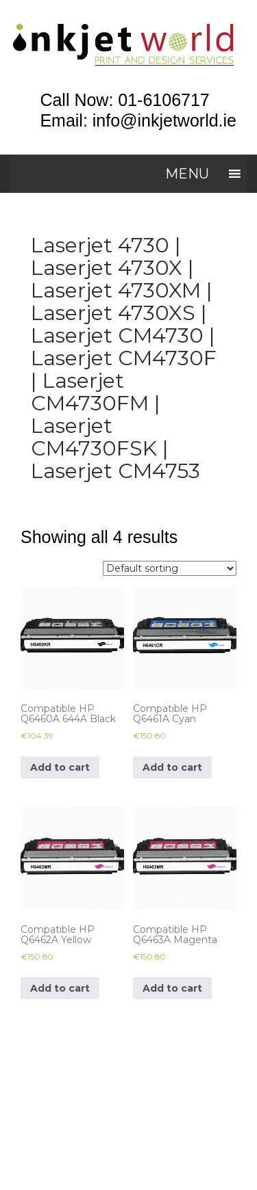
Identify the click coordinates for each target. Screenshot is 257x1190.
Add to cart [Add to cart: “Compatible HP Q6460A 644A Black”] (60, 767)
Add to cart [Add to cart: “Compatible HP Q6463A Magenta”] (172, 988)
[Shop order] (169, 568)
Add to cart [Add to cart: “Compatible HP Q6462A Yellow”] (60, 988)
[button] (187, 174)
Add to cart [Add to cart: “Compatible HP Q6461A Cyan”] (172, 767)
